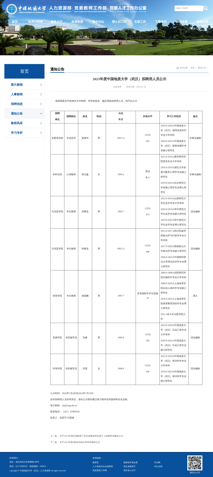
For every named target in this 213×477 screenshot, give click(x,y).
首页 (15, 21)
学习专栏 (17, 132)
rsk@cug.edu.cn (69, 405)
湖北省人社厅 (129, 470)
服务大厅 (56, 21)
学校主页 (202, 21)
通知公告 (17, 113)
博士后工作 (119, 21)
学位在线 (158, 466)
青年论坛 (98, 21)
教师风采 (17, 123)
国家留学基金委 (130, 462)
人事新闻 (17, 94)
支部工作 (140, 21)
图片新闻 (17, 84)
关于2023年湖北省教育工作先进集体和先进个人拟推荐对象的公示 (91, 436)
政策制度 (77, 21)
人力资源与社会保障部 (102, 466)
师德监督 (182, 21)
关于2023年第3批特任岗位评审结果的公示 (80, 442)
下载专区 (161, 21)
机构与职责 (35, 21)
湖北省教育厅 (129, 466)
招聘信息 (17, 103)
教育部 (95, 462)
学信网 (157, 462)
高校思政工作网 (99, 470)
